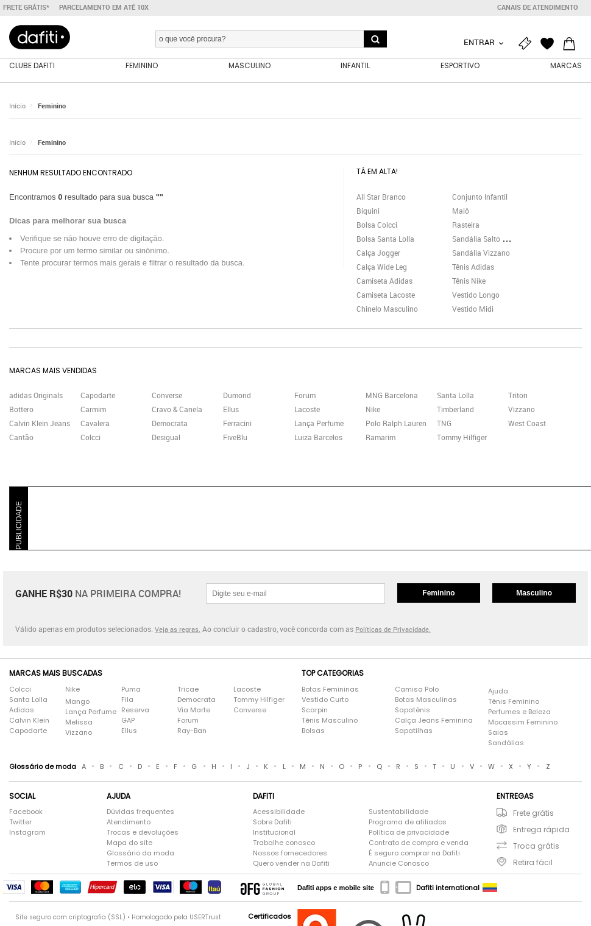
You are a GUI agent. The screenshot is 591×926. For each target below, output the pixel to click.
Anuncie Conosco (399, 864)
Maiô (460, 211)
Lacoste (307, 410)
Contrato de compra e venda (419, 843)
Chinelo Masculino (387, 309)
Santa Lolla (455, 396)
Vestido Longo (476, 295)
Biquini (368, 211)
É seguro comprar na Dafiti (414, 853)
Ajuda (498, 691)
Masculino (534, 593)
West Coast (527, 424)
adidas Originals (36, 396)
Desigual (166, 438)
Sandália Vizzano (481, 253)
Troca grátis (536, 846)
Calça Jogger (378, 253)
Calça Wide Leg (381, 267)
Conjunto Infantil (480, 197)
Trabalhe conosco (284, 843)
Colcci (90, 438)
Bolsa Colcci (376, 225)
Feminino (52, 106)
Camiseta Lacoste (385, 295)
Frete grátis (533, 813)
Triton (518, 396)
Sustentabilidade (398, 812)
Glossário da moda (140, 853)
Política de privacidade (409, 833)
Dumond (237, 396)
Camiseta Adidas (384, 281)
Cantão (21, 438)
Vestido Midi (473, 309)
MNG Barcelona (392, 396)
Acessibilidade (279, 812)
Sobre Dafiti (272, 822)
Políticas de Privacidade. (393, 629)
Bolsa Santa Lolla (385, 239)
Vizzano (521, 410)
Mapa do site (129, 843)
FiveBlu (235, 438)
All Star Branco (381, 197)
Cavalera (95, 424)
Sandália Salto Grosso (488, 239)
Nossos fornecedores (290, 853)
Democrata (170, 424)
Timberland (455, 410)
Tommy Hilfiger (462, 438)
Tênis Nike (469, 281)
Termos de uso (132, 864)
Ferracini (237, 424)
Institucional (274, 833)
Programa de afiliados (408, 822)
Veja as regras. (177, 629)
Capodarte (97, 396)
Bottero (21, 410)
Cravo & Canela (177, 410)
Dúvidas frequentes (140, 812)
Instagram (27, 833)
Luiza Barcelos (318, 438)
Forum (305, 396)
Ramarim (380, 438)
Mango (77, 701)
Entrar (480, 42)
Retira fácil (533, 863)
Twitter (20, 822)
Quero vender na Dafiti (291, 864)
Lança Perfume (319, 424)
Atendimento (128, 822)
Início (17, 106)
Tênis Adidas (473, 267)
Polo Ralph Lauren (396, 424)
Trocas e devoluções (143, 833)
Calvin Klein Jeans (39, 424)
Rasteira (466, 225)
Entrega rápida (541, 830)
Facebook (26, 812)
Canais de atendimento (537, 7)
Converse (167, 396)
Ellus (231, 410)
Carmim (93, 410)
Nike (373, 410)
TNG (444, 424)
